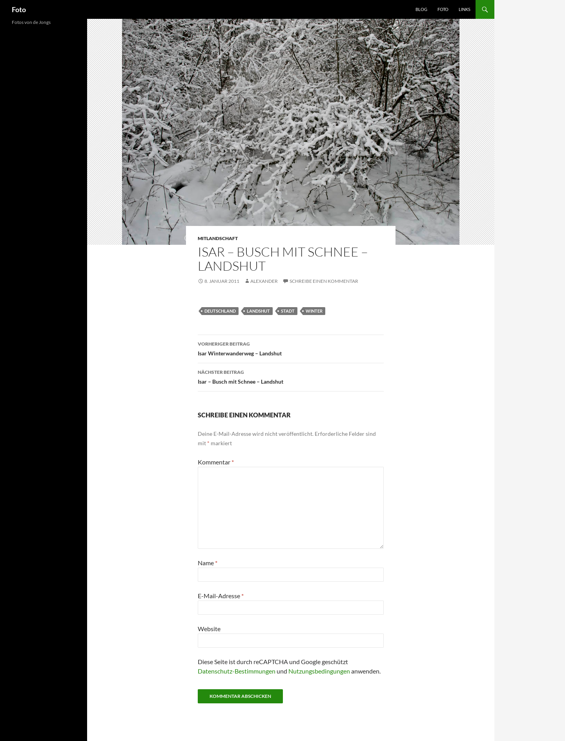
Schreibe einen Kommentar (324, 281)
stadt (288, 310)
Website (209, 628)
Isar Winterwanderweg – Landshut (291, 348)
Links (464, 9)
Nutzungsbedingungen (319, 671)
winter (314, 310)
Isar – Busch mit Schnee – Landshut (291, 376)
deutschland (220, 310)
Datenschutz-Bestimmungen (236, 671)
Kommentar (216, 462)
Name (207, 562)
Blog (421, 9)
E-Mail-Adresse (221, 595)
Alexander (264, 281)
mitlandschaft (218, 238)
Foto (19, 9)
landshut (258, 310)
